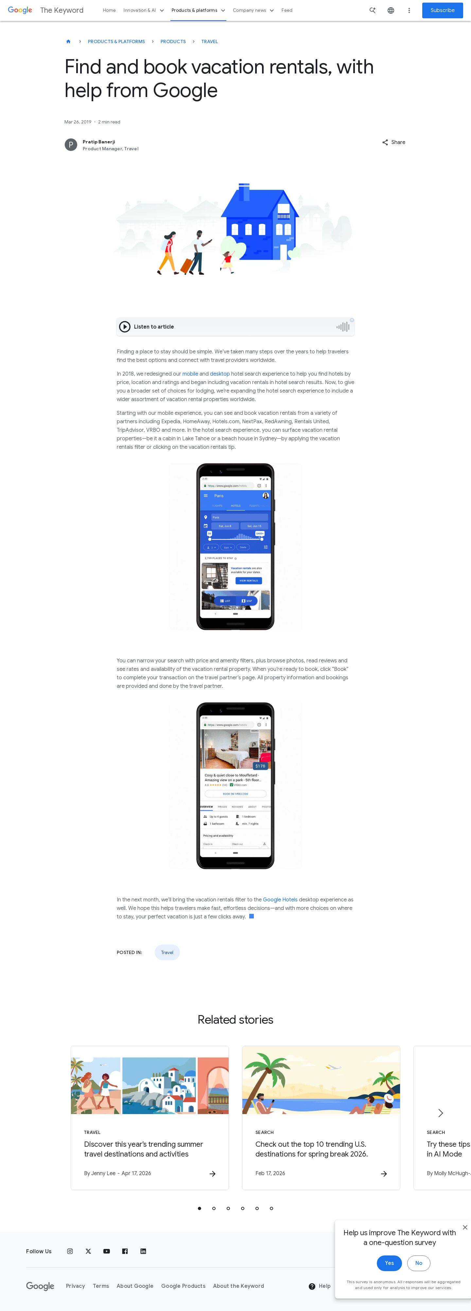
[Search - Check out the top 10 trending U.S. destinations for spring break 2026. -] (321, 1118)
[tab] (199, 1208)
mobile (190, 374)
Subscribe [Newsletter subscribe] (443, 10)
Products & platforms (199, 10)
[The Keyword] (68, 41)
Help (319, 1286)
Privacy (75, 1286)
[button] (394, 142)
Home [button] (109, 10)
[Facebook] (125, 1251)
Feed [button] (287, 10)
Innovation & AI (145, 10)
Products (173, 41)
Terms (101, 1286)
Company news (254, 10)
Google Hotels (280, 900)
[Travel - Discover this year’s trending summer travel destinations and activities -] (150, 1118)
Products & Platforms (116, 41)
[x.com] (88, 1251)
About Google (135, 1286)
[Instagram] (70, 1251)
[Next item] (440, 1113)
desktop (220, 374)
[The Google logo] (40, 1286)
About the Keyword (238, 1286)
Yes (375, 1272)
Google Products (183, 1286)
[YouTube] (106, 1251)
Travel (209, 41)
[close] (451, 1236)
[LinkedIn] (143, 1251)
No (404, 1272)
